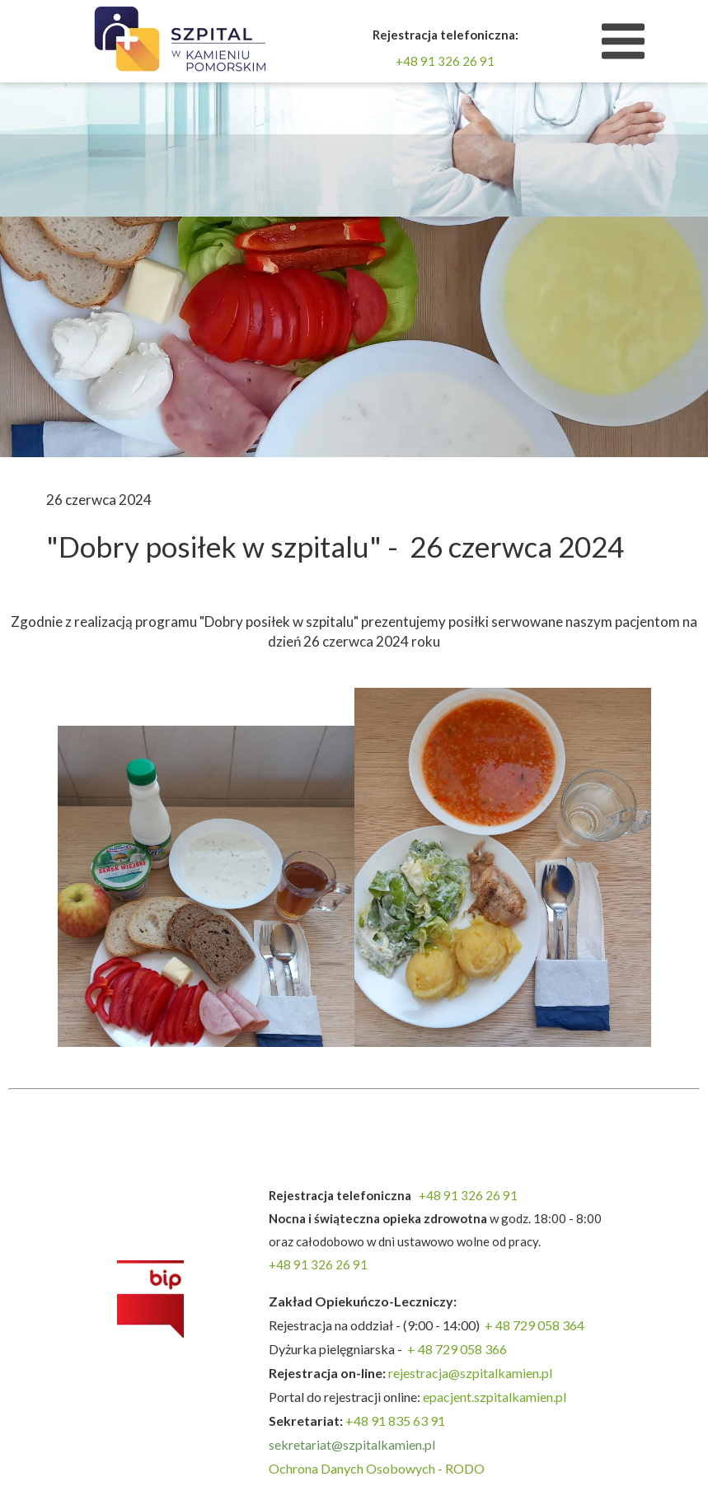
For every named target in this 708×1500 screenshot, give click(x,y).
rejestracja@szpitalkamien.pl (471, 1373)
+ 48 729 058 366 (457, 1349)
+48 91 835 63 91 (395, 1420)
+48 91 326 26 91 (445, 61)
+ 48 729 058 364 (534, 1325)
